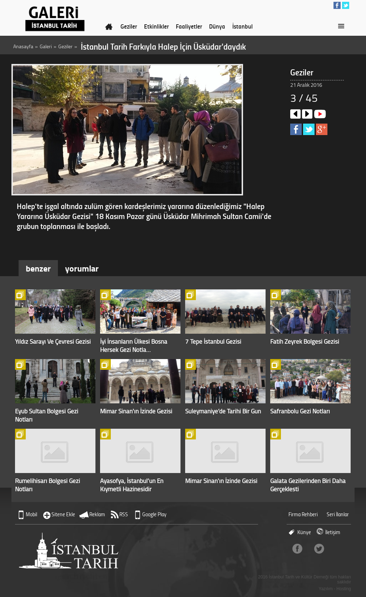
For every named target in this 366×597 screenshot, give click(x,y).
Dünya (217, 26)
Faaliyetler (189, 26)
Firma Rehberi (303, 514)
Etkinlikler (156, 26)
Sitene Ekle (63, 514)
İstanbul (242, 26)
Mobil (31, 514)
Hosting (343, 588)
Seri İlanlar (338, 514)
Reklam (97, 514)
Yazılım (326, 588)
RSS (123, 514)
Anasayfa (23, 46)
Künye (304, 532)
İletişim (332, 532)
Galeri (46, 46)
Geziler (128, 26)
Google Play (154, 514)
